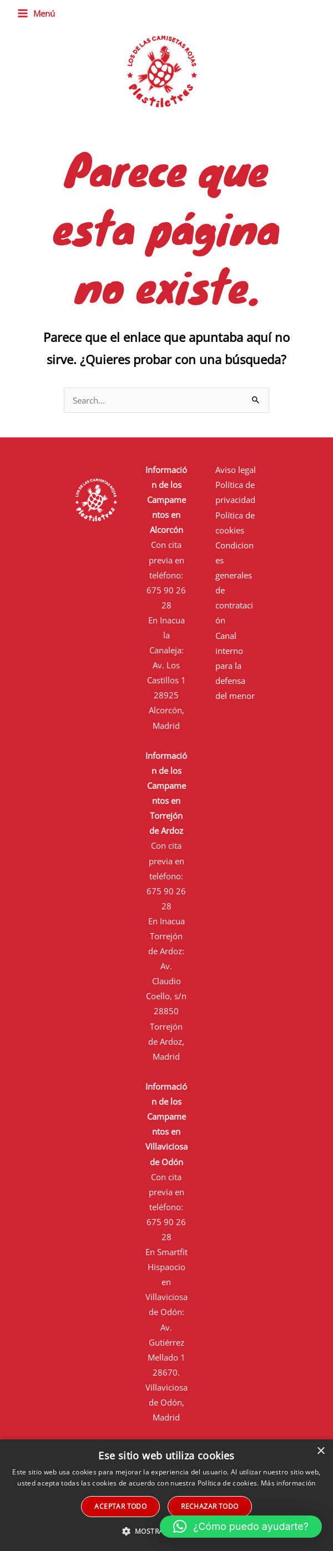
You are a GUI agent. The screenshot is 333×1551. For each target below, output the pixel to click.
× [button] (320, 1451)
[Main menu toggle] (36, 13)
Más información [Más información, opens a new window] (288, 1483)
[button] (241, 1526)
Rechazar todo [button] (209, 1506)
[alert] (166, 1495)
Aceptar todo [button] (120, 1506)
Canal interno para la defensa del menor (235, 665)
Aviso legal (235, 469)
